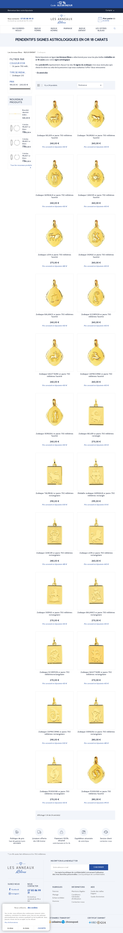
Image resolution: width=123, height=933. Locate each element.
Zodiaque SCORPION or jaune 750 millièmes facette (96, 315)
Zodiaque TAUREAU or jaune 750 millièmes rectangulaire (55, 494)
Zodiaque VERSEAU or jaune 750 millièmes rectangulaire (96, 733)
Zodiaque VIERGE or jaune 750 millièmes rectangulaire (54, 613)
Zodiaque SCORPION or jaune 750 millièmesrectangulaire (54, 673)
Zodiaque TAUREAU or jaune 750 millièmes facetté (96, 136)
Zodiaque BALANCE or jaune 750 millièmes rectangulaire (96, 613)
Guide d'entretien (97, 897)
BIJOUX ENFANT (82, 29)
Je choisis (26, 928)
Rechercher (114, 28)
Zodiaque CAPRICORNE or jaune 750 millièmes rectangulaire (54, 733)
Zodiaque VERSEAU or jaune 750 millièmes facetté (54, 435)
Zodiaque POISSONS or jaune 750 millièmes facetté (96, 792)
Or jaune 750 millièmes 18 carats (20, 66)
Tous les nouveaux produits (21, 166)
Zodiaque (18, 75)
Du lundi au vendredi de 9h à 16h (20, 21)
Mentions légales (78, 891)
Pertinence (90, 85)
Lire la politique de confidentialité (91, 874)
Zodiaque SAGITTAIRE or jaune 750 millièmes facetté (54, 375)
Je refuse (10, 928)
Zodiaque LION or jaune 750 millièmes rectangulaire (96, 554)
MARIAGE (68, 28)
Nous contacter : (20, 19)
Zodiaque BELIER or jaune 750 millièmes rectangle (96, 435)
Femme (56, 891)
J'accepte (42, 928)
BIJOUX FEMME (37, 29)
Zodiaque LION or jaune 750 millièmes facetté (54, 256)
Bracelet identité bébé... (25, 112)
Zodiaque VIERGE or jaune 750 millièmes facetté (96, 256)
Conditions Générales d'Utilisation (76, 897)
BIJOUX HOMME (54, 29)
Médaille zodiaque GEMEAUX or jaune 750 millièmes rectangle (96, 494)
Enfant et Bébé (58, 898)
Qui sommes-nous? (18, 29)
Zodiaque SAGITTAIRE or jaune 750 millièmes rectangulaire (96, 673)
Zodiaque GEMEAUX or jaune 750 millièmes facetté (55, 196)
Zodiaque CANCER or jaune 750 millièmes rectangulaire (54, 554)
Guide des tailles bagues (97, 892)
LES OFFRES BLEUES (101, 29)
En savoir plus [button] (42, 73)
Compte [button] (110, 10)
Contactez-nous (78, 902)
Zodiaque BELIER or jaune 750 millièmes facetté (54, 136)
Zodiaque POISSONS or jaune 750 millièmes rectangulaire (54, 792)
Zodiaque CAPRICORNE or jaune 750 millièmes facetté (96, 375)
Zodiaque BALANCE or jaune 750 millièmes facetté (54, 315)
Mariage (56, 895)
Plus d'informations (11, 922)
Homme (56, 901)
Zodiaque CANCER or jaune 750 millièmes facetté (96, 196)
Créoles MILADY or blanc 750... (26, 128)
